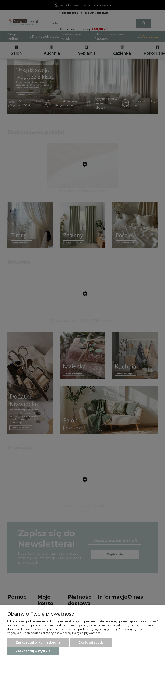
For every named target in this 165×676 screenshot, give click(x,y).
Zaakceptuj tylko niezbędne (38, 642)
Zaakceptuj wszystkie (33, 651)
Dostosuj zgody (91, 642)
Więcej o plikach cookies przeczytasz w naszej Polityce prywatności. (54, 633)
